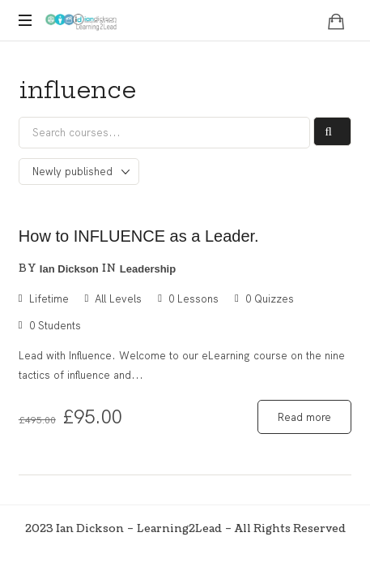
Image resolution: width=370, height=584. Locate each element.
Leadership (148, 269)
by (27, 268)
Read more (304, 416)
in (109, 268)
